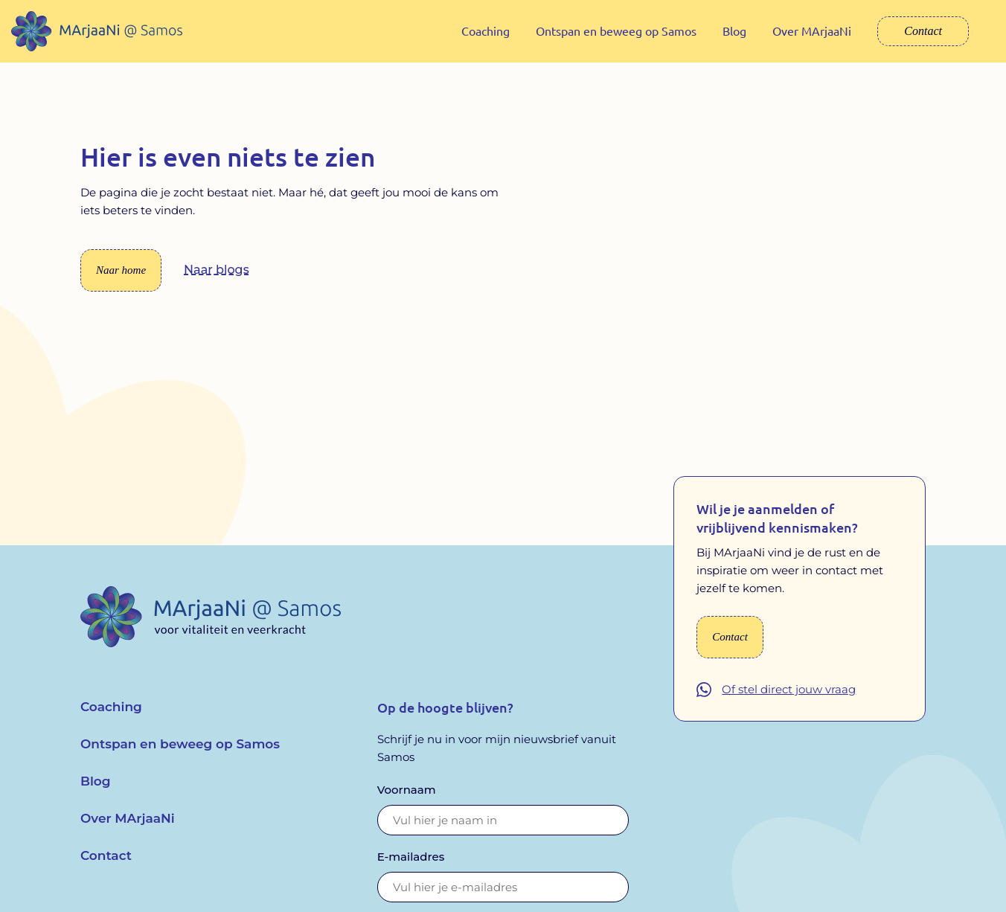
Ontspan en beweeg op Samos (616, 30)
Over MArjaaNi (811, 30)
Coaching (485, 30)
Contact (923, 31)
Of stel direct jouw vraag (789, 700)
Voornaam (406, 800)
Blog (734, 30)
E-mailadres (411, 867)
